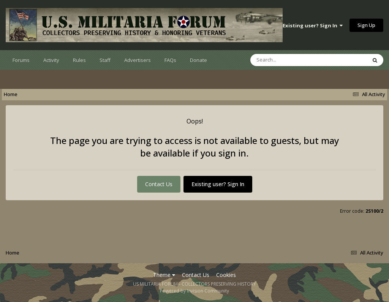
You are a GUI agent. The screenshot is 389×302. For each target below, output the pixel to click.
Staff (105, 60)
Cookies (226, 274)
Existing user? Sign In (313, 25)
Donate (198, 60)
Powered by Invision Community (194, 291)
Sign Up (366, 25)
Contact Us (158, 184)
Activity (51, 60)
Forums (21, 60)
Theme (164, 274)
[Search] (288, 60)
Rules (79, 60)
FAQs (170, 60)
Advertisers (137, 60)
